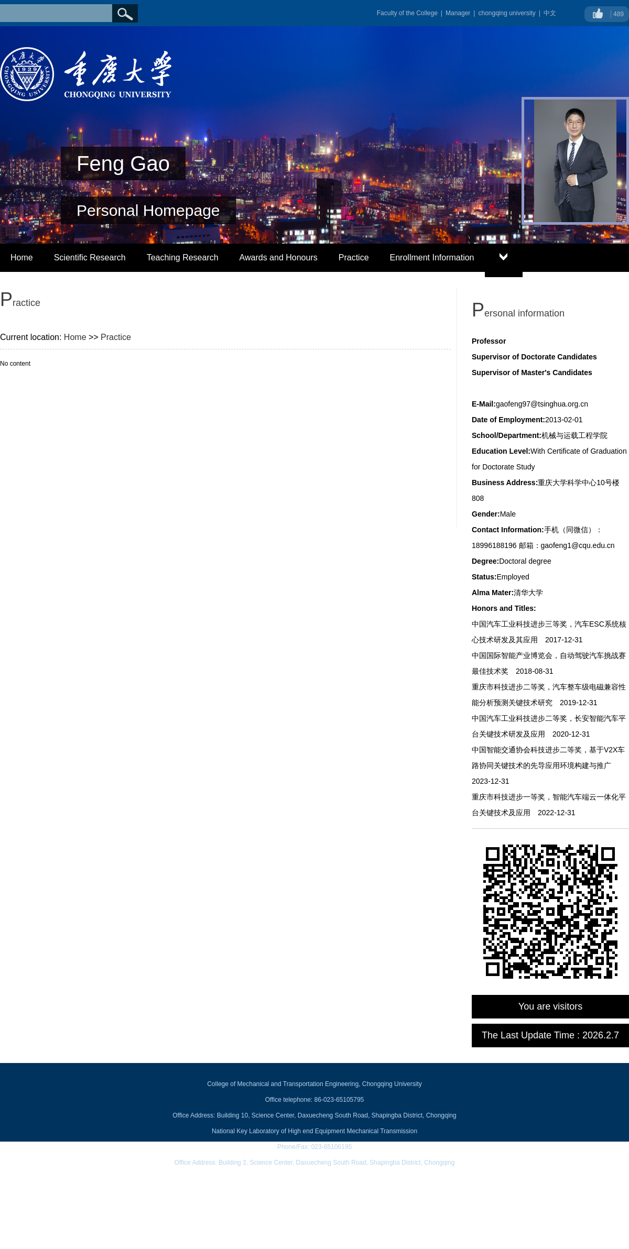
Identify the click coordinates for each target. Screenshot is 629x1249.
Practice (354, 257)
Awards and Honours (279, 257)
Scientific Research (90, 257)
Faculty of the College (407, 13)
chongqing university (506, 13)
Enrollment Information (432, 257)
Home (21, 257)
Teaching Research (183, 257)
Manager (458, 13)
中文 (550, 13)
